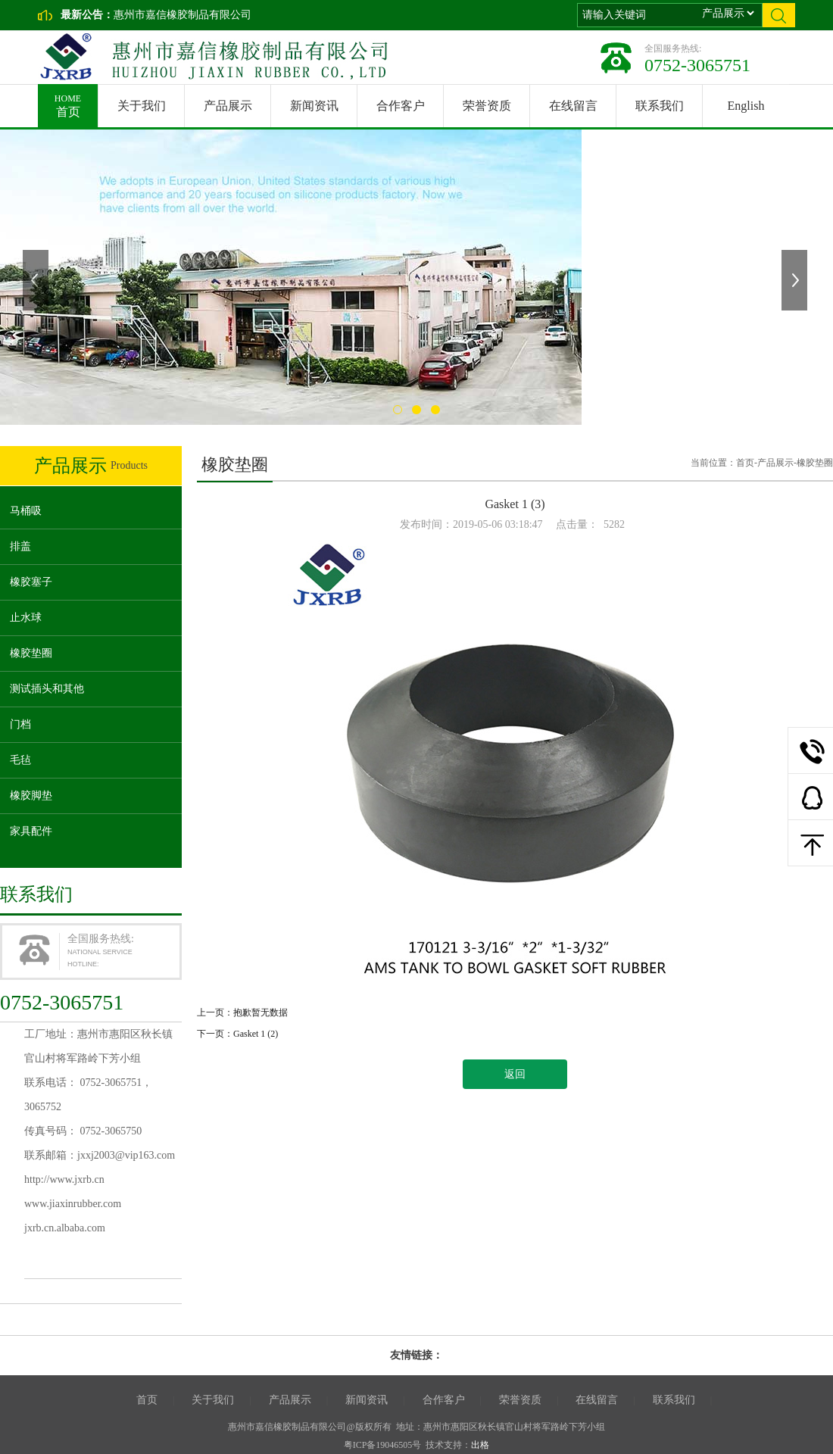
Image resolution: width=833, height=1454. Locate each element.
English (746, 105)
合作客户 (400, 105)
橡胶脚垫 (31, 795)
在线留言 (573, 105)
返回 (515, 1074)
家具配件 (31, 831)
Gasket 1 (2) (255, 1033)
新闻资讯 (314, 105)
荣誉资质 (487, 105)
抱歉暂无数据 (260, 1012)
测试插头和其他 (47, 688)
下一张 (796, 280)
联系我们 (659, 105)
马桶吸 (26, 510)
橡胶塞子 (31, 582)
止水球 (26, 617)
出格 (480, 1445)
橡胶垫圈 (31, 653)
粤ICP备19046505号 (383, 1445)
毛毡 (20, 760)
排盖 (20, 546)
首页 (68, 101)
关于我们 (141, 105)
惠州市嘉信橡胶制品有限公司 (182, 14)
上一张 (37, 280)
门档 (20, 724)
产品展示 (228, 105)
